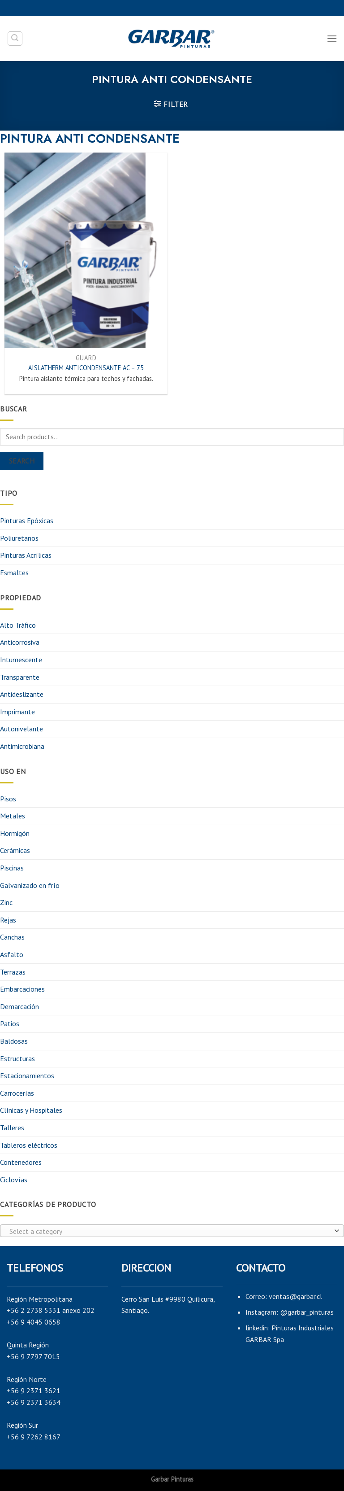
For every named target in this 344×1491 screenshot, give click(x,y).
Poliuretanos (19, 537)
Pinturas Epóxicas (26, 520)
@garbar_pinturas (307, 1311)
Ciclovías (13, 1179)
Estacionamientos (27, 1075)
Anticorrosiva (19, 642)
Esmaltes (14, 572)
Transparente (19, 677)
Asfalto (11, 954)
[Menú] (332, 38)
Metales (12, 815)
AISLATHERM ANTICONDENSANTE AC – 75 (86, 368)
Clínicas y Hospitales (31, 1110)
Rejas (8, 919)
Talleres (12, 1127)
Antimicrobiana (22, 746)
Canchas (12, 936)
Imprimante (17, 711)
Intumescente (21, 659)
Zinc (6, 902)
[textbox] (170, 1231)
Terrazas (13, 971)
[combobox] (172, 1230)
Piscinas (12, 867)
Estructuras (17, 1058)
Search (22, 460)
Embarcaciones (22, 988)
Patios (9, 1023)
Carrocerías (17, 1093)
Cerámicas (15, 850)
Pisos (8, 798)
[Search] (15, 38)
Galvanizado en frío (30, 885)
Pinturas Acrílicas (26, 555)
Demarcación (19, 1006)
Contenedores (21, 1162)
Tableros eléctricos (28, 1145)
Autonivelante (21, 728)
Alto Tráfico (18, 625)
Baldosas (14, 1040)
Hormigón (15, 833)
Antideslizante (21, 694)
